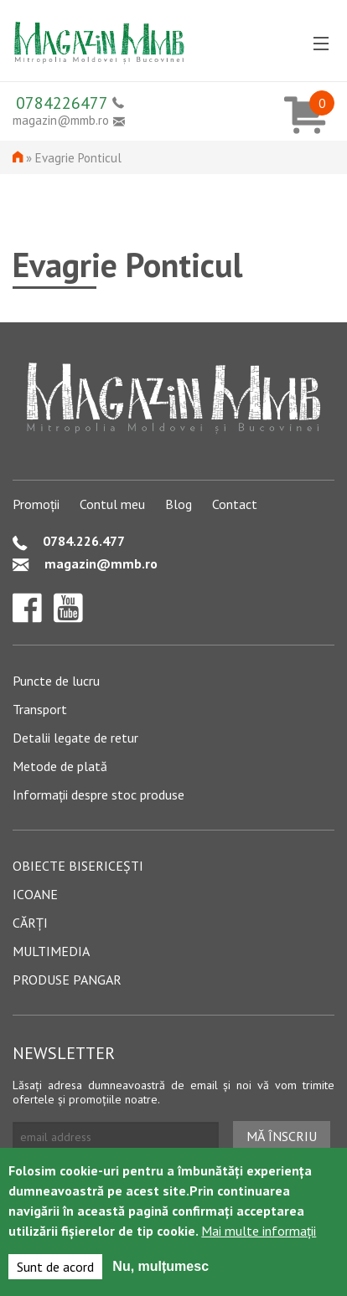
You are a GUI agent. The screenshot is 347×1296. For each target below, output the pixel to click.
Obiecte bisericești (78, 865)
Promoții (36, 504)
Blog (178, 504)
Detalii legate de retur (75, 737)
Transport (40, 709)
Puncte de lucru (56, 680)
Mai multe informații (258, 1233)
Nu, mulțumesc (160, 1269)
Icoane (35, 894)
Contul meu (112, 504)
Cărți (30, 922)
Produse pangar (67, 979)
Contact (234, 504)
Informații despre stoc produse (98, 794)
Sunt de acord (55, 1269)
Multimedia (51, 951)
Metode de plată (60, 766)
